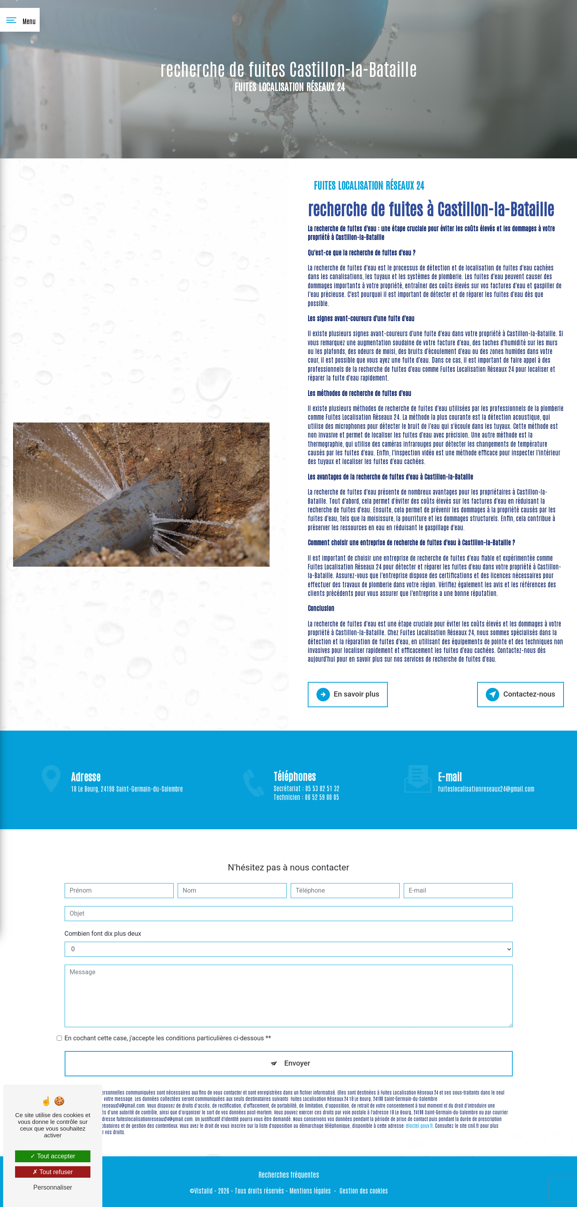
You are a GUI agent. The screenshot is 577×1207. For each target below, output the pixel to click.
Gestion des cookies (363, 1190)
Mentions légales (310, 1190)
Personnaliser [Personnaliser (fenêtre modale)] (52, 1187)
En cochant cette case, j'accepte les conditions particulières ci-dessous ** (168, 1027)
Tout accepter (52, 1156)
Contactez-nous (519, 694)
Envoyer (297, 1052)
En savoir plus (348, 694)
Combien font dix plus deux (103, 923)
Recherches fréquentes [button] (289, 1173)
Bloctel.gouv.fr (419, 1115)
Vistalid (203, 1190)
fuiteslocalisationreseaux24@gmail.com (486, 778)
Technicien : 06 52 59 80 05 (306, 806)
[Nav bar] (20, 20)
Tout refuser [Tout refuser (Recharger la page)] (53, 1172)
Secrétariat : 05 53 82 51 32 (306, 797)
